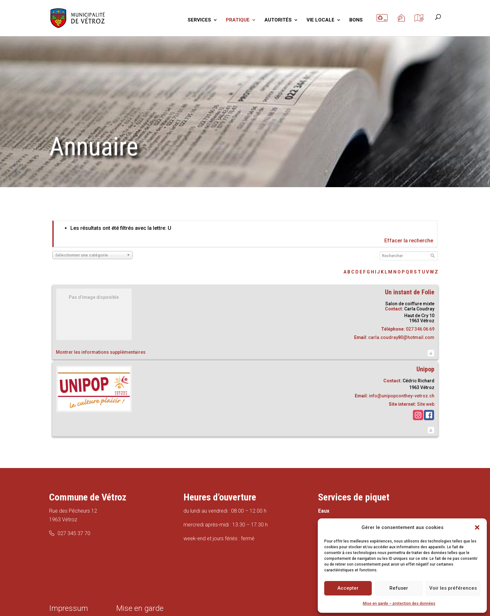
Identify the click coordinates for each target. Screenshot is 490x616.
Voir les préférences (453, 588)
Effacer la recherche (408, 241)
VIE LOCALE (320, 20)
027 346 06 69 (420, 329)
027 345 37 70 (74, 533)
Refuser (398, 588)
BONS (356, 20)
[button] (477, 527)
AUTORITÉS (278, 20)
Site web (425, 404)
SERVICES (199, 20)
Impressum (68, 608)
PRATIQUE (238, 20)
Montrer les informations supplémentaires (101, 352)
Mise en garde (140, 608)
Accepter (348, 588)
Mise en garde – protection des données (399, 603)
